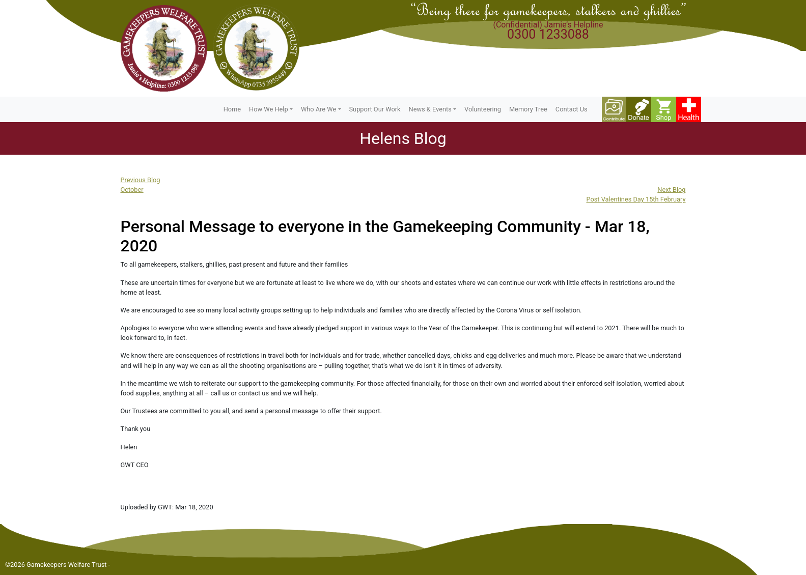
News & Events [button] (430, 109)
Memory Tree (528, 109)
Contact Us (571, 109)
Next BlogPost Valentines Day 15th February (635, 194)
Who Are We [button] (318, 109)
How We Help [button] (268, 109)
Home (232, 109)
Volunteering (482, 109)
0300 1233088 (548, 34)
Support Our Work (375, 109)
